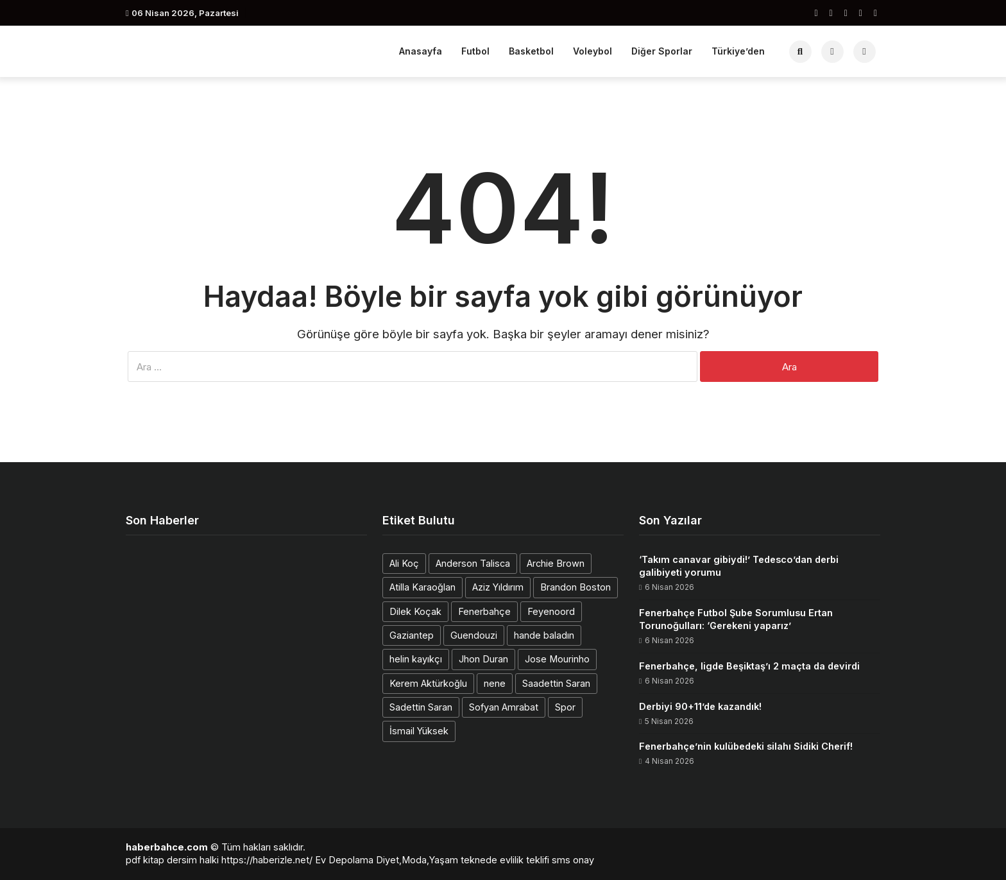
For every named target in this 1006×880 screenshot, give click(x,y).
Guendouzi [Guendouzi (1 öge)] (473, 635)
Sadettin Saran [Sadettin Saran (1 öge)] (420, 707)
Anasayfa (420, 51)
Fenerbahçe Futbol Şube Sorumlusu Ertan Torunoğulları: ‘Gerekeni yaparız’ (736, 619)
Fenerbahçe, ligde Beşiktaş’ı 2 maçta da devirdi (749, 665)
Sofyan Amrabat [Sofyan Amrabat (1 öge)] (503, 707)
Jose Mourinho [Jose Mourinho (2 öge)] (557, 658)
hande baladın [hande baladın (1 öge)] (544, 635)
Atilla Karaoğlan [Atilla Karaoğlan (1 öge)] (422, 587)
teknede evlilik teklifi (505, 859)
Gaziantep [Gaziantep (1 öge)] (411, 635)
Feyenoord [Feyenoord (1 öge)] (551, 611)
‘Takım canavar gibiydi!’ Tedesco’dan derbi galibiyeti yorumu (739, 566)
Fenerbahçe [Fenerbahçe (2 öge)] (484, 611)
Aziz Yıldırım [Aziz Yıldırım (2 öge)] (498, 587)
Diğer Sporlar (661, 51)
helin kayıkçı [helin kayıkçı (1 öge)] (415, 658)
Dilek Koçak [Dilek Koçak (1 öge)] (415, 611)
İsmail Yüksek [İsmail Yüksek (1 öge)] (418, 730)
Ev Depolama (344, 859)
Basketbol (531, 51)
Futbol (475, 51)
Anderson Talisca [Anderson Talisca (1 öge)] (473, 563)
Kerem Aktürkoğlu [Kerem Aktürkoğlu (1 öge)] (428, 683)
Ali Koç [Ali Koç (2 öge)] (404, 563)
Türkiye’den (738, 51)
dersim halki (193, 859)
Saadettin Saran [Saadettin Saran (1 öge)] (556, 683)
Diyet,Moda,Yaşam (417, 859)
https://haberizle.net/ (266, 859)
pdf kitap (145, 859)
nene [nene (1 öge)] (495, 683)
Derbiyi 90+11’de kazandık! (700, 706)
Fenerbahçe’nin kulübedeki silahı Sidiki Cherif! (746, 746)
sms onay (573, 859)
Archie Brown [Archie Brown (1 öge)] (555, 563)
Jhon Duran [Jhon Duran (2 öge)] (483, 658)
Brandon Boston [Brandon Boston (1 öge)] (575, 587)
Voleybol (592, 51)
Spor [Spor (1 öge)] (565, 707)
